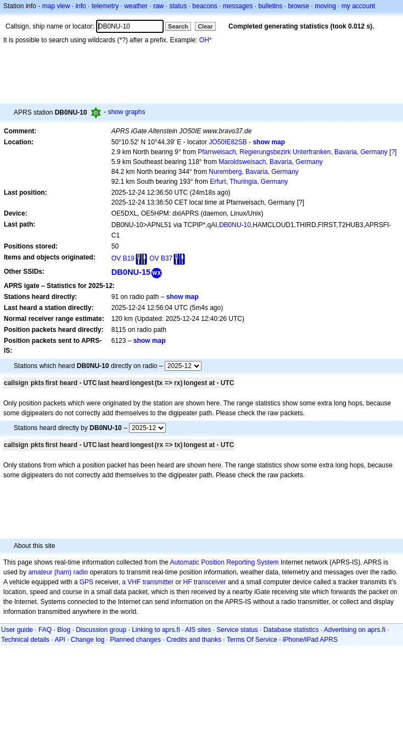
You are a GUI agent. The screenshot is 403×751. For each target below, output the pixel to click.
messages (238, 6)
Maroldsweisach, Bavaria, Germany (270, 162)
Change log (87, 639)
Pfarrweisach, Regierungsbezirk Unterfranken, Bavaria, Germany (292, 152)
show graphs (126, 112)
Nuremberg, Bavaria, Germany (253, 172)
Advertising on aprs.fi (354, 630)
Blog (63, 630)
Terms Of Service (252, 639)
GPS (86, 582)
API (59, 639)
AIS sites (198, 630)
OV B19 (123, 258)
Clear (205, 26)
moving (325, 6)
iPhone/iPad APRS (310, 639)
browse (298, 6)
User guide (17, 630)
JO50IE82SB (228, 142)
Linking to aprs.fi (156, 630)
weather (136, 6)
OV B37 (160, 258)
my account (358, 6)
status (178, 6)
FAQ (45, 630)
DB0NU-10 (235, 225)
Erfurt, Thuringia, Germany (249, 181)
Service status (237, 630)
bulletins (270, 6)
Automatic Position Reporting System (224, 562)
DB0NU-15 (131, 272)
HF (187, 582)
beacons (204, 6)
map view (56, 6)
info (80, 6)
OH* (205, 40)
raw (158, 6)
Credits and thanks (193, 639)
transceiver (210, 582)
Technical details (25, 639)
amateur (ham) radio (58, 572)
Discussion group (101, 630)
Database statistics (291, 630)
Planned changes (135, 639)
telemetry (105, 6)
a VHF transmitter (147, 582)
